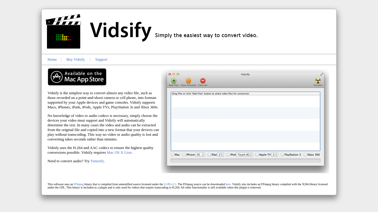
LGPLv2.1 (170, 184)
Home (52, 59)
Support (101, 59)
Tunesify (97, 161)
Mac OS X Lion (119, 152)
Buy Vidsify (75, 59)
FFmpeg (79, 184)
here (228, 184)
